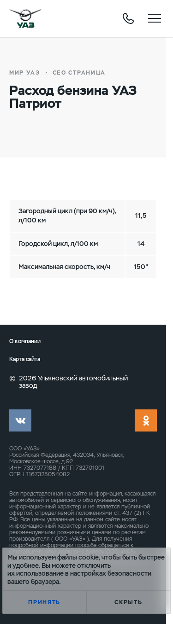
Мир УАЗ (24, 72)
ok (146, 420)
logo (25, 18)
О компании (25, 341)
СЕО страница (79, 72)
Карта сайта (24, 359)
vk (20, 420)
